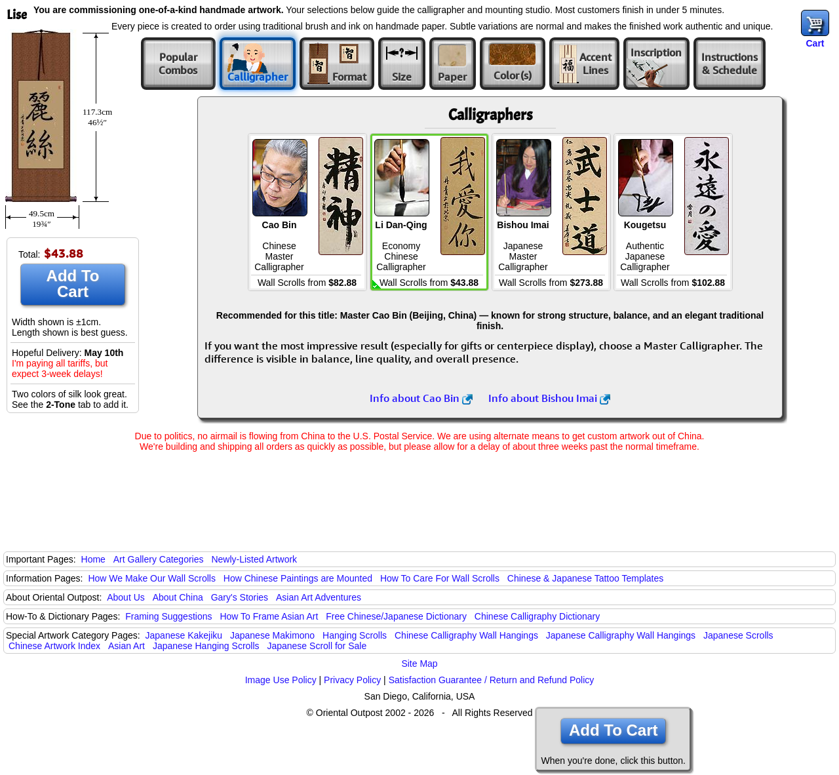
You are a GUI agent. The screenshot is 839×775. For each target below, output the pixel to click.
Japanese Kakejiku (184, 635)
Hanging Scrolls (354, 635)
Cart (815, 43)
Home (93, 559)
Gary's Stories (239, 597)
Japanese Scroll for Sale (316, 646)
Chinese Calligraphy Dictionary (537, 616)
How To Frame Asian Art (269, 616)
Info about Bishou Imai (549, 398)
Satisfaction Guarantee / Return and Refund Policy (492, 680)
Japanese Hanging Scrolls (206, 646)
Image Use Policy (281, 680)
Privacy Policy (352, 680)
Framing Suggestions (168, 616)
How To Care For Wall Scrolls (439, 578)
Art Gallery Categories (158, 559)
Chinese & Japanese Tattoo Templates (585, 578)
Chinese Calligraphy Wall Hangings (466, 635)
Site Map (419, 663)
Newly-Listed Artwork (254, 559)
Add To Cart (73, 283)
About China (178, 597)
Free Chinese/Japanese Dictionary (396, 616)
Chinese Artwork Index (54, 646)
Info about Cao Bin (421, 398)
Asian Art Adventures (318, 597)
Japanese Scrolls (738, 635)
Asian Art (126, 646)
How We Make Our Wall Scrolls (151, 578)
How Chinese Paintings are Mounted (298, 578)
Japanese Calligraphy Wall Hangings (620, 635)
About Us (126, 597)
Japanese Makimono (272, 635)
